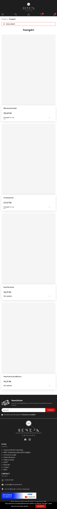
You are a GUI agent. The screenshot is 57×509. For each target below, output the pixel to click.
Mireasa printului (10, 108)
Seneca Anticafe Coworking (12, 450)
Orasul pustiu (8, 198)
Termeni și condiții (8, 455)
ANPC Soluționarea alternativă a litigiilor (16, 452)
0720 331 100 (7, 480)
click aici (31, 506)
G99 (44, 501)
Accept (40, 506)
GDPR (4, 462)
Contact (5, 467)
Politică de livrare (8, 457)
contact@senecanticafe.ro (11, 485)
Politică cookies (7, 460)
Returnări (5, 465)
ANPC (4, 470)
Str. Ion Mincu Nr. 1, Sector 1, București (15, 489)
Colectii (4, 19)
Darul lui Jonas (8, 287)
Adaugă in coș (8, 117)
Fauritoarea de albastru (12, 377)
